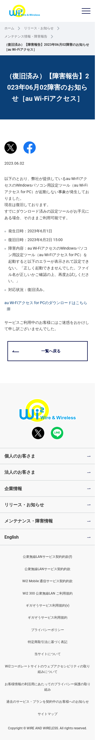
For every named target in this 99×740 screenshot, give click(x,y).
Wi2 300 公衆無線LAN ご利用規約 (48, 593)
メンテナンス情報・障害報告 (25, 36)
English (11, 537)
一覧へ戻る (51, 351)
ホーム (9, 28)
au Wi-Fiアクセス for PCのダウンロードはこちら (45, 306)
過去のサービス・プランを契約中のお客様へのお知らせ (47, 702)
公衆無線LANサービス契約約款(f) (47, 557)
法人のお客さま (19, 472)
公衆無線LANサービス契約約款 (47, 569)
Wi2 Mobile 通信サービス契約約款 (47, 581)
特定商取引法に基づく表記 (47, 642)
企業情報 (13, 488)
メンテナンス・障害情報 (28, 521)
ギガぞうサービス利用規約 (47, 617)
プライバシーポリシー (47, 630)
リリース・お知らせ (39, 28)
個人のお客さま (19, 456)
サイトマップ (47, 714)
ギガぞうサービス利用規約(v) (47, 605)
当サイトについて (47, 654)
